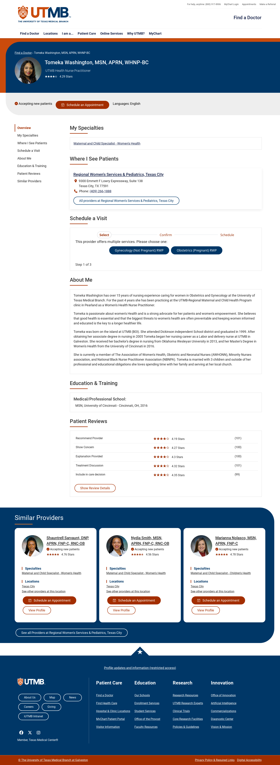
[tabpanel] (166, 253)
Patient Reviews (28, 173)
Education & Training (31, 166)
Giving (51, 706)
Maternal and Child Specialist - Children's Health (221, 573)
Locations (51, 33)
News (72, 697)
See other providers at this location (44, 591)
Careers (28, 706)
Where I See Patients (32, 143)
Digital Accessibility (249, 760)
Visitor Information (108, 727)
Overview (24, 128)
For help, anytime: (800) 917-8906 (204, 4)
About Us (29, 697)
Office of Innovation (223, 695)
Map (52, 697)
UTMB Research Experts (188, 703)
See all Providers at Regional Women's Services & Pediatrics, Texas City (71, 633)
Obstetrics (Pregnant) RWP (197, 250)
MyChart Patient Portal (110, 719)
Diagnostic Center (222, 719)
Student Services (145, 711)
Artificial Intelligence (223, 703)
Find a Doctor (247, 17)
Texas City (28, 586)
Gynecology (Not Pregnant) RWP (139, 250)
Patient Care (87, 33)
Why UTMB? (136, 33)
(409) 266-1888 (100, 191)
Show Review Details (95, 488)
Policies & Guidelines (186, 727)
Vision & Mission (221, 727)
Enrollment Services (146, 703)
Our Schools (142, 695)
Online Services (111, 33)
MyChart (155, 33)
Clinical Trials (181, 711)
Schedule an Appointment (82, 105)
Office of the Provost (147, 719)
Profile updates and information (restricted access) (140, 668)
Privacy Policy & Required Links (215, 760)
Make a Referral (268, 4)
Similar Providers (29, 181)
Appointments (249, 4)
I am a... (67, 33)
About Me (24, 158)
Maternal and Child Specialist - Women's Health (107, 143)
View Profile (36, 610)
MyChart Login (231, 4)
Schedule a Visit (28, 150)
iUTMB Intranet (33, 716)
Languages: (121, 103)
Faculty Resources (146, 727)
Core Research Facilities (188, 719)
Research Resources (185, 695)
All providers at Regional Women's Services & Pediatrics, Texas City (126, 201)
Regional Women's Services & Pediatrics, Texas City (118, 174)
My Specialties (27, 135)
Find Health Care (106, 703)
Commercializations (223, 711)
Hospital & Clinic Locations (113, 711)
